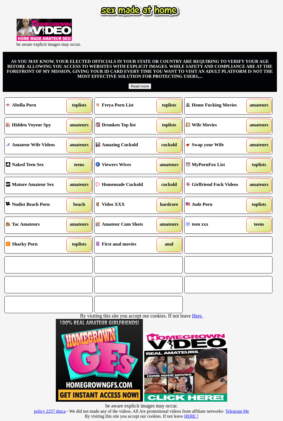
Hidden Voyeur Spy (37, 126)
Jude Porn (217, 205)
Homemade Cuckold (127, 185)
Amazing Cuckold (127, 145)
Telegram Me (237, 411)
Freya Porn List (127, 106)
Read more (140, 86)
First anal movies (127, 245)
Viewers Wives (127, 165)
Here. (197, 316)
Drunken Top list (127, 126)
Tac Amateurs (37, 225)
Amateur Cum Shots (127, 225)
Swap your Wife (217, 145)
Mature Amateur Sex (37, 185)
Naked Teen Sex (37, 165)
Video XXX (127, 205)
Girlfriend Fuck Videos (217, 185)
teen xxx (217, 225)
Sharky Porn (37, 245)
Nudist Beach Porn (37, 205)
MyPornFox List (217, 165)
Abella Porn (37, 106)
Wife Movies (217, 126)
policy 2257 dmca (50, 411)
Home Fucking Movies (217, 106)
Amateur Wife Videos (37, 145)
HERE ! (191, 416)
